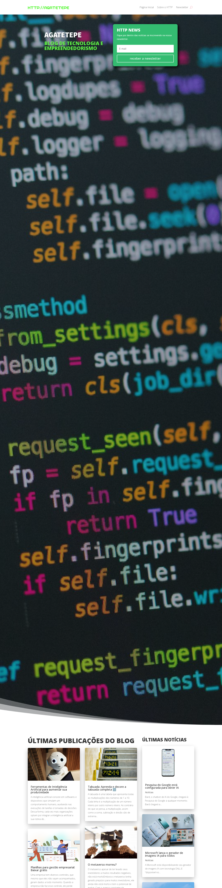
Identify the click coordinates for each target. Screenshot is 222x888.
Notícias (149, 792)
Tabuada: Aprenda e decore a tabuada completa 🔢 (107, 788)
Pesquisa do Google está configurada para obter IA (162, 786)
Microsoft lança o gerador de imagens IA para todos (164, 854)
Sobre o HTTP (165, 7)
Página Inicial (147, 7)
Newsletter (182, 7)
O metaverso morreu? (102, 864)
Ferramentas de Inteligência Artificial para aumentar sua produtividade (49, 789)
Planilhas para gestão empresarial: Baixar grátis (53, 868)
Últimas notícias (164, 739)
